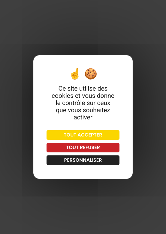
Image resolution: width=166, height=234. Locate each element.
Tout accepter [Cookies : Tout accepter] (83, 134)
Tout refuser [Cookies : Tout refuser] (83, 147)
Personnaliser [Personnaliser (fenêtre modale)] (83, 160)
